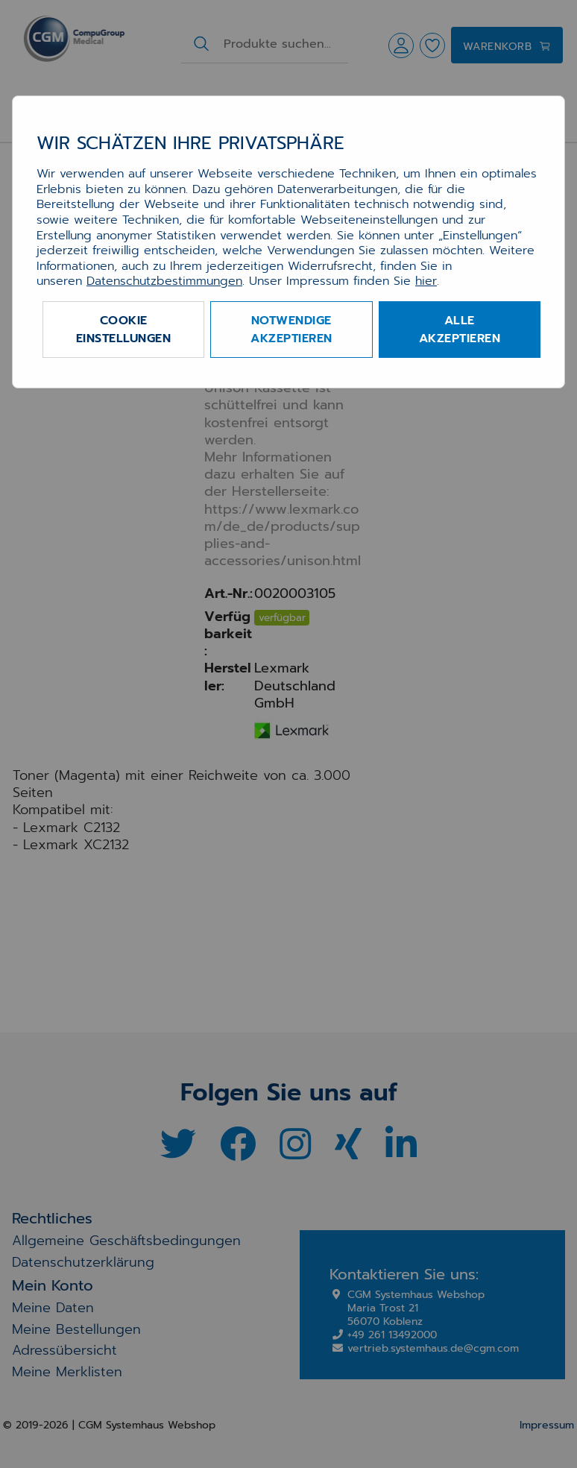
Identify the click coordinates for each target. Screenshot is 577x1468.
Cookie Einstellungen (123, 329)
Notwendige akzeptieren (291, 329)
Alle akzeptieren (460, 329)
